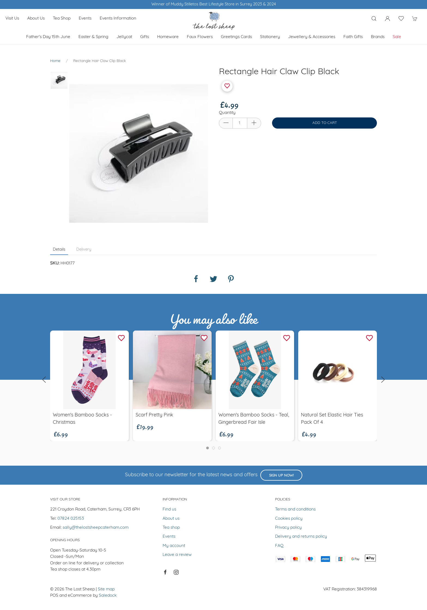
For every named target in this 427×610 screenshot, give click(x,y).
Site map (106, 589)
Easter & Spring (93, 37)
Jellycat (124, 37)
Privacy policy (288, 527)
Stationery (270, 37)
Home (55, 61)
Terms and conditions (295, 509)
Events (85, 18)
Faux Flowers (200, 37)
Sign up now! (281, 475)
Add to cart (324, 123)
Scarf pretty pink (154, 415)
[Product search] (374, 18)
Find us (169, 509)
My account (174, 546)
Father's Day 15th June (48, 37)
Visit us (12, 18)
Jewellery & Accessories (311, 37)
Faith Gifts (353, 37)
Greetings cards (236, 37)
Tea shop (62, 18)
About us (36, 18)
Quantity (227, 113)
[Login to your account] (387, 18)
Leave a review (177, 555)
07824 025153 (70, 518)
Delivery (83, 250)
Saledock (108, 595)
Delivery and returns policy (301, 536)
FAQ (279, 546)
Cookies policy (289, 518)
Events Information (118, 18)
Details (59, 250)
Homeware (168, 37)
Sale (397, 37)
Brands (378, 37)
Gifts (144, 37)
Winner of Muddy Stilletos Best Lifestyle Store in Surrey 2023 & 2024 (213, 4)
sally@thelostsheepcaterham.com (96, 527)
